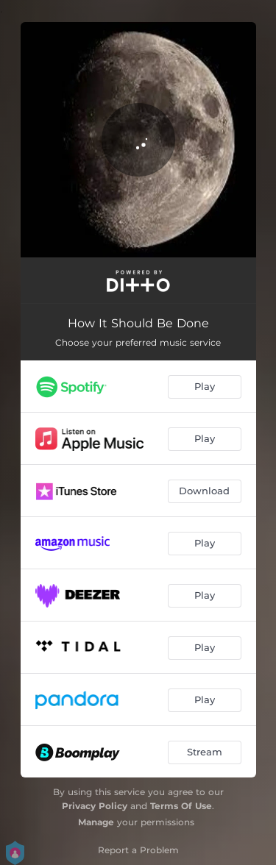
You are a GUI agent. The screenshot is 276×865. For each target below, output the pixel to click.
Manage (96, 821)
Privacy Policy (94, 805)
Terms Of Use (181, 805)
